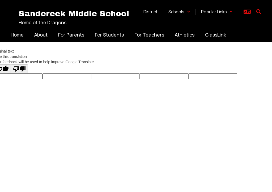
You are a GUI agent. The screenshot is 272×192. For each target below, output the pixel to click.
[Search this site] (258, 11)
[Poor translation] (19, 69)
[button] (179, 12)
